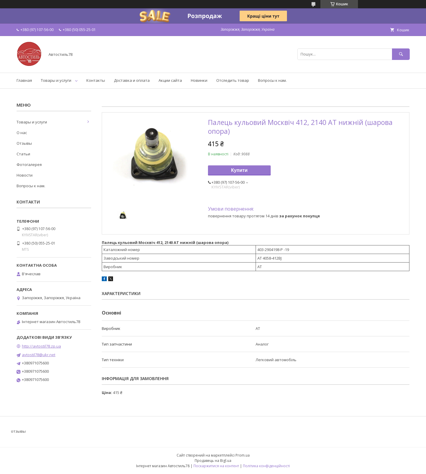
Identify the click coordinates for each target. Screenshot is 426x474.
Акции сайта (170, 80)
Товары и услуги (56, 80)
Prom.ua (242, 455)
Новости (25, 175)
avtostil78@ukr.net (38, 354)
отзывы (18, 431)
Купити (239, 170)
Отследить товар (232, 80)
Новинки (199, 80)
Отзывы (24, 143)
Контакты (95, 80)
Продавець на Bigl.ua (213, 460)
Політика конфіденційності (266, 465)
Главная (24, 80)
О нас (22, 132)
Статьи (23, 154)
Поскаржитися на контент (216, 465)
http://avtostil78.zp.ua (41, 346)
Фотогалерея (29, 164)
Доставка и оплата (132, 80)
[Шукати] (401, 54)
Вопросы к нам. (272, 80)
